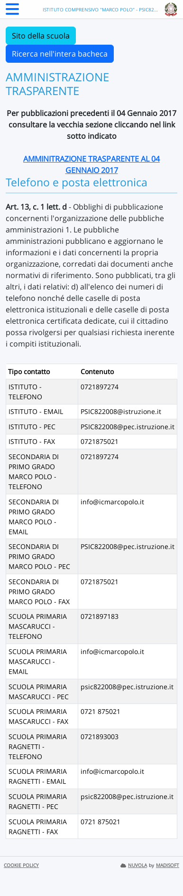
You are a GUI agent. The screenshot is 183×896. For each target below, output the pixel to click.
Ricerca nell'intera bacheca (60, 53)
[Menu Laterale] (12, 12)
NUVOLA (133, 865)
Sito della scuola (41, 35)
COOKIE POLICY (21, 865)
